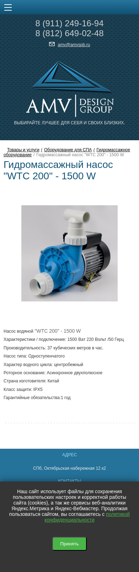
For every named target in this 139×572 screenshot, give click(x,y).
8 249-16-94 (69, 23)
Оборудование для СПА (68, 149)
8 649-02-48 (69, 33)
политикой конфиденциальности (87, 517)
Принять (69, 543)
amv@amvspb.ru (74, 44)
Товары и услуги (23, 149)
